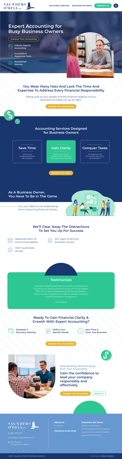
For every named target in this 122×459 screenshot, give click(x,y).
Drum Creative (108, 456)
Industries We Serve (82, 6)
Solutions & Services (59, 6)
